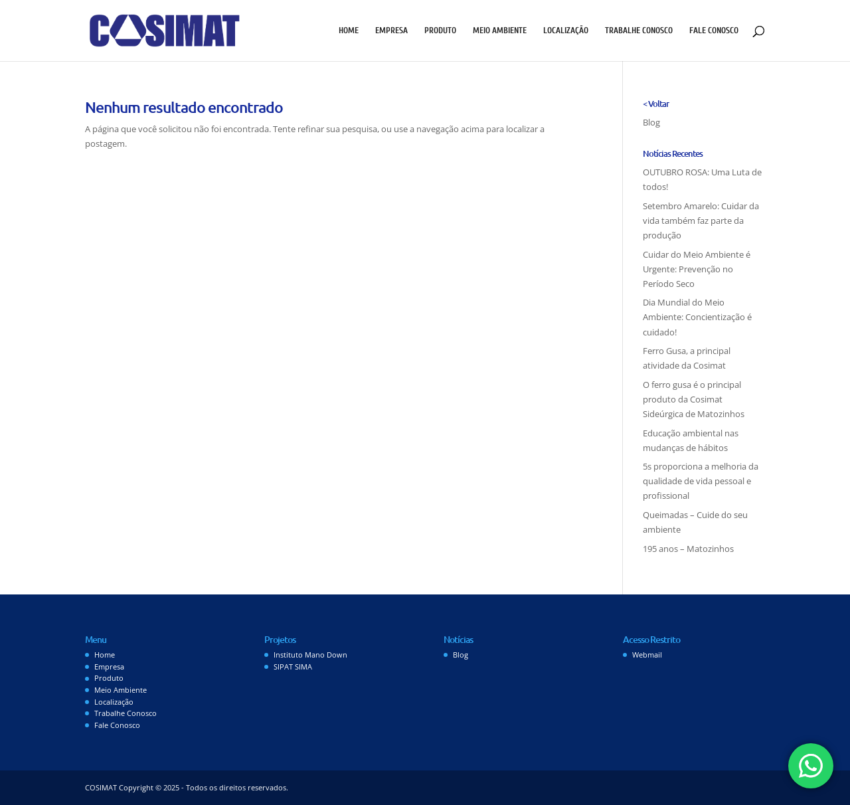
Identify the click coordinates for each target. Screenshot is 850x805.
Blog (651, 122)
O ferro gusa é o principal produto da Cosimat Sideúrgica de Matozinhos (693, 399)
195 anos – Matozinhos (688, 549)
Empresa (391, 30)
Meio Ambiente (500, 30)
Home (349, 30)
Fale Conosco (713, 30)
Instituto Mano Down (310, 655)
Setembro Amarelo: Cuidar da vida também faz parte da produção (701, 220)
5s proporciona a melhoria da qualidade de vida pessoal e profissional (700, 480)
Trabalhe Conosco (639, 30)
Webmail (647, 655)
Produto (440, 30)
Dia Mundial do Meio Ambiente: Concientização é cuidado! (697, 316)
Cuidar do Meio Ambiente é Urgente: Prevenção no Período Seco (696, 269)
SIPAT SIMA (293, 666)
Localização (565, 30)
